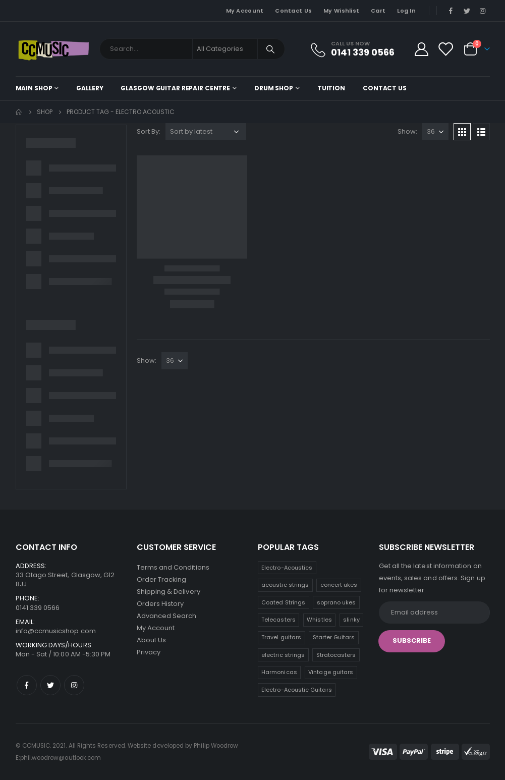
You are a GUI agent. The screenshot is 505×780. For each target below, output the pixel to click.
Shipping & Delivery (168, 591)
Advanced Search (167, 616)
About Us (151, 640)
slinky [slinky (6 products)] (351, 620)
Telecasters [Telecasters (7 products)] (278, 620)
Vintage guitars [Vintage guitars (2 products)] (330, 672)
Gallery (89, 88)
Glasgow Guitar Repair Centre (175, 88)
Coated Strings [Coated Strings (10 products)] (283, 602)
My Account (245, 11)
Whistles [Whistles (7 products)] (319, 620)
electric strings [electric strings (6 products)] (283, 655)
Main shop (34, 88)
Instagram (74, 685)
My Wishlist (341, 11)
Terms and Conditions (173, 567)
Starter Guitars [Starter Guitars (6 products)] (334, 637)
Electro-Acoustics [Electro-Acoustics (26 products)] (286, 568)
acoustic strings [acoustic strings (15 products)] (285, 585)
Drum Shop (273, 88)
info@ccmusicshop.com (56, 631)
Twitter (50, 685)
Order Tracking (162, 579)
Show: (407, 131)
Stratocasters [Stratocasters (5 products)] (336, 655)
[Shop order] (205, 131)
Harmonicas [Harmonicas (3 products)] (279, 672)
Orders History (160, 603)
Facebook (27, 685)
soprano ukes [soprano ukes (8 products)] (336, 602)
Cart (378, 11)
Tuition (331, 88)
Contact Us (293, 11)
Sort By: (148, 131)
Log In (406, 11)
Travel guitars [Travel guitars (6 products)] (281, 637)
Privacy (148, 652)
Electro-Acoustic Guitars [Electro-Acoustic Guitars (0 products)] (296, 690)
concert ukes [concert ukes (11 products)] (339, 585)
